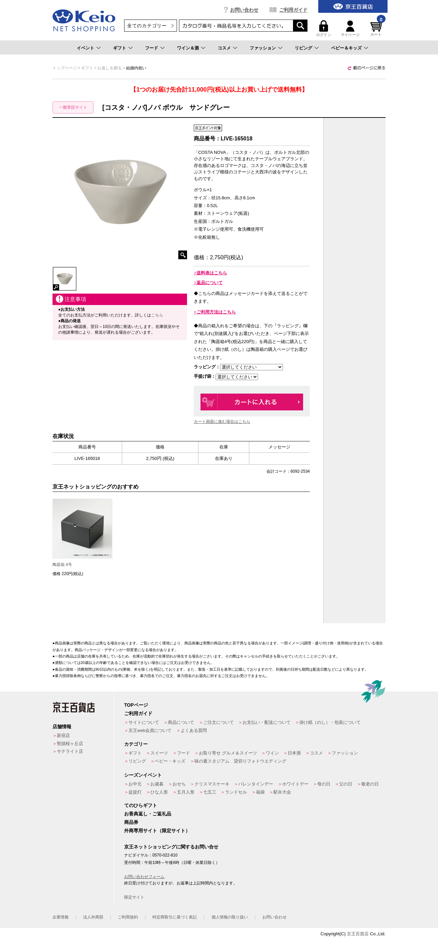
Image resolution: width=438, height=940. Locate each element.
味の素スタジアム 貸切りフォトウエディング (240, 761)
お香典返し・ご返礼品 (147, 813)
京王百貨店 (358, 933)
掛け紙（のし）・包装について (330, 722)
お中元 (135, 783)
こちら (157, 315)
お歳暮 (156, 783)
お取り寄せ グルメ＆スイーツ (228, 753)
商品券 (131, 822)
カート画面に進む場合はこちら (222, 421)
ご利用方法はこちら (216, 311)
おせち (179, 783)
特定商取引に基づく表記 (174, 917)
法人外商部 (93, 917)
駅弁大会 (282, 792)
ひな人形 (159, 792)
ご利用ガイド (293, 9)
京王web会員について (150, 730)
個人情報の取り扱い (230, 917)
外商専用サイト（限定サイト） (157, 830)
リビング (303, 48)
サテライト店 (70, 751)
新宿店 (63, 735)
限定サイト (134, 897)
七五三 (209, 792)
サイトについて (144, 722)
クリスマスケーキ (211, 783)
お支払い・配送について (267, 722)
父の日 (345, 783)
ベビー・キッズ (170, 761)
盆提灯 (135, 792)
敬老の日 (370, 783)
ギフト (119, 48)
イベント (85, 48)
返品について (209, 282)
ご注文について (218, 722)
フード (151, 48)
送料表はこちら (211, 272)
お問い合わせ (244, 9)
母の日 (323, 783)
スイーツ (159, 753)
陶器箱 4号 (62, 564)
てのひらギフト (140, 805)
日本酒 (294, 753)
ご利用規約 (128, 917)
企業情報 (60, 917)
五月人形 (185, 792)
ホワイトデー (295, 783)
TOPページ (136, 705)
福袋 (260, 792)
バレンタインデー (255, 783)
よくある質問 (194, 730)
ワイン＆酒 (188, 48)
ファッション (263, 48)
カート (377, 28)
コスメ (224, 48)
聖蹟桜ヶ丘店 (70, 743)
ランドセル (236, 792)
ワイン (272, 753)
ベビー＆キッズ (346, 48)
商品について (181, 722)
